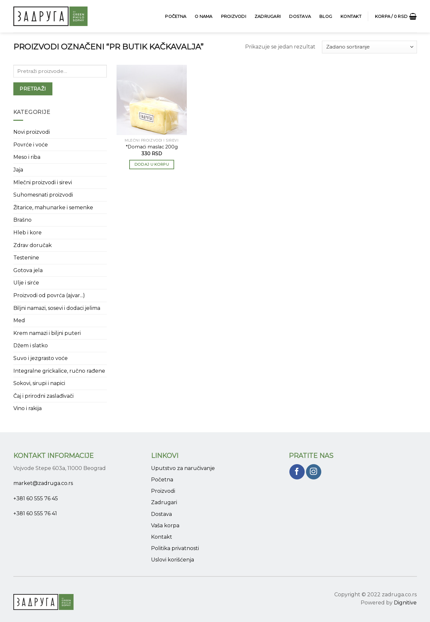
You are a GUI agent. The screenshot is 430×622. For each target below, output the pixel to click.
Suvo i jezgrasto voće (40, 358)
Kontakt (350, 16)
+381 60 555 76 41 (35, 513)
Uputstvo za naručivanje (183, 468)
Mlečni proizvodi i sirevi (42, 182)
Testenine (26, 258)
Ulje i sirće (26, 283)
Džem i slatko (30, 345)
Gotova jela (28, 270)
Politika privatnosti (175, 548)
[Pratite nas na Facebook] (297, 471)
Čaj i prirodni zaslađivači (43, 396)
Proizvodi (233, 16)
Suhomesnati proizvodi (43, 195)
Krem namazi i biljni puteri (47, 333)
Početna (175, 16)
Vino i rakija (27, 408)
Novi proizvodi (31, 132)
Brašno (22, 220)
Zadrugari (268, 16)
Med (19, 320)
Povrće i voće (30, 145)
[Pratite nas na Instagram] (313, 471)
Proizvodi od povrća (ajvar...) (49, 295)
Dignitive (405, 603)
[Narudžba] (369, 47)
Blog (325, 16)
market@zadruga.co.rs (43, 483)
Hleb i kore (27, 232)
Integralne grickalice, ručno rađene (59, 371)
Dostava (300, 16)
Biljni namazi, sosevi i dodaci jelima (56, 308)
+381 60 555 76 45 (35, 498)
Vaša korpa (165, 525)
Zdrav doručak (32, 245)
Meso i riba (26, 157)
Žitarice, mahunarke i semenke (53, 207)
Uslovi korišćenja (172, 560)
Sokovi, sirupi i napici (39, 383)
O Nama (204, 16)
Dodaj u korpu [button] (151, 164)
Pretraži (33, 89)
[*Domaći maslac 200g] (152, 100)
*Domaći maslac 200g (152, 147)
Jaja (18, 170)
